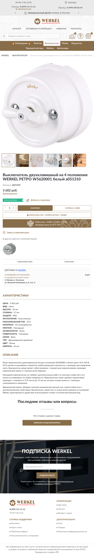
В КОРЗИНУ (35, 208)
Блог (60, 524)
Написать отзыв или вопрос (47, 423)
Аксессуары (62, 48)
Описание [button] (69, 262)
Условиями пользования (44, 484)
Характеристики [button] (24, 262)
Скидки (61, 528)
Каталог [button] (17, 29)
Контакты (76, 29)
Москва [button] (22, 270)
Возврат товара (65, 513)
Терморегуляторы (34, 48)
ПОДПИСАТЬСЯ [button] (47, 475)
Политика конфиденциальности (72, 532)
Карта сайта (16, 528)
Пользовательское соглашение (24, 536)
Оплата (61, 509)
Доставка (62, 505)
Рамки (65, 43)
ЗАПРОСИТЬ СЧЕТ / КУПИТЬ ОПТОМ (47, 215)
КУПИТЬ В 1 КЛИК (72, 208)
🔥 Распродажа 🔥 (21, 43)
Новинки (61, 29)
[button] (23, 9)
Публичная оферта (19, 532)
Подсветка (76, 43)
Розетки (38, 43)
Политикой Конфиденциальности (60, 481)
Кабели (50, 48)
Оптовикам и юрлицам (39, 29)
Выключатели (52, 43)
